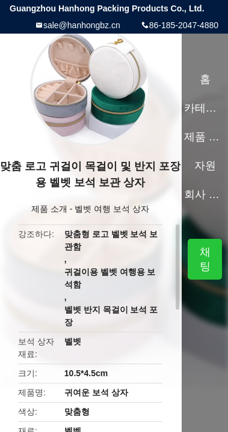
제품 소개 (49, 209)
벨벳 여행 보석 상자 (112, 209)
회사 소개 (205, 194)
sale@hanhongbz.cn (81, 25)
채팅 (205, 259)
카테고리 (205, 108)
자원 (205, 166)
